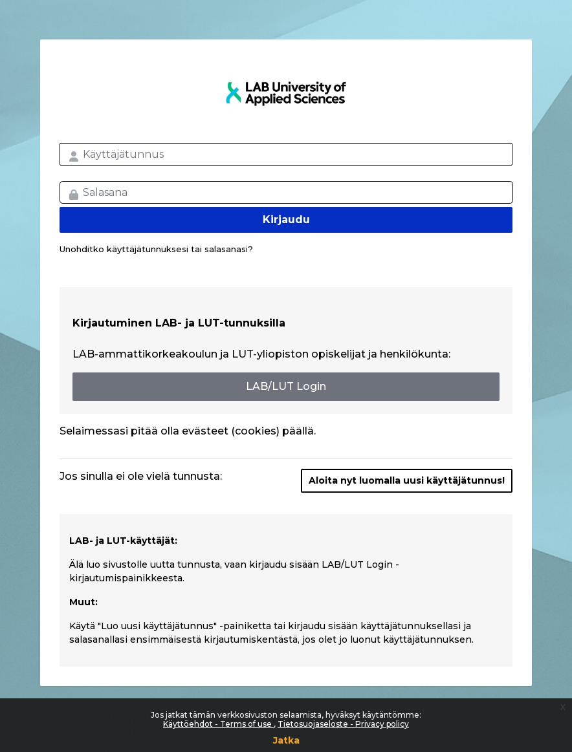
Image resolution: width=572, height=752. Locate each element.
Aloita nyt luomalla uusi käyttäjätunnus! (407, 480)
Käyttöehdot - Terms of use (218, 724)
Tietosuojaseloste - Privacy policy (343, 724)
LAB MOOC (286, 93)
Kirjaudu (286, 219)
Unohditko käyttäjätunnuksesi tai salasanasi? (156, 249)
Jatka (286, 740)
